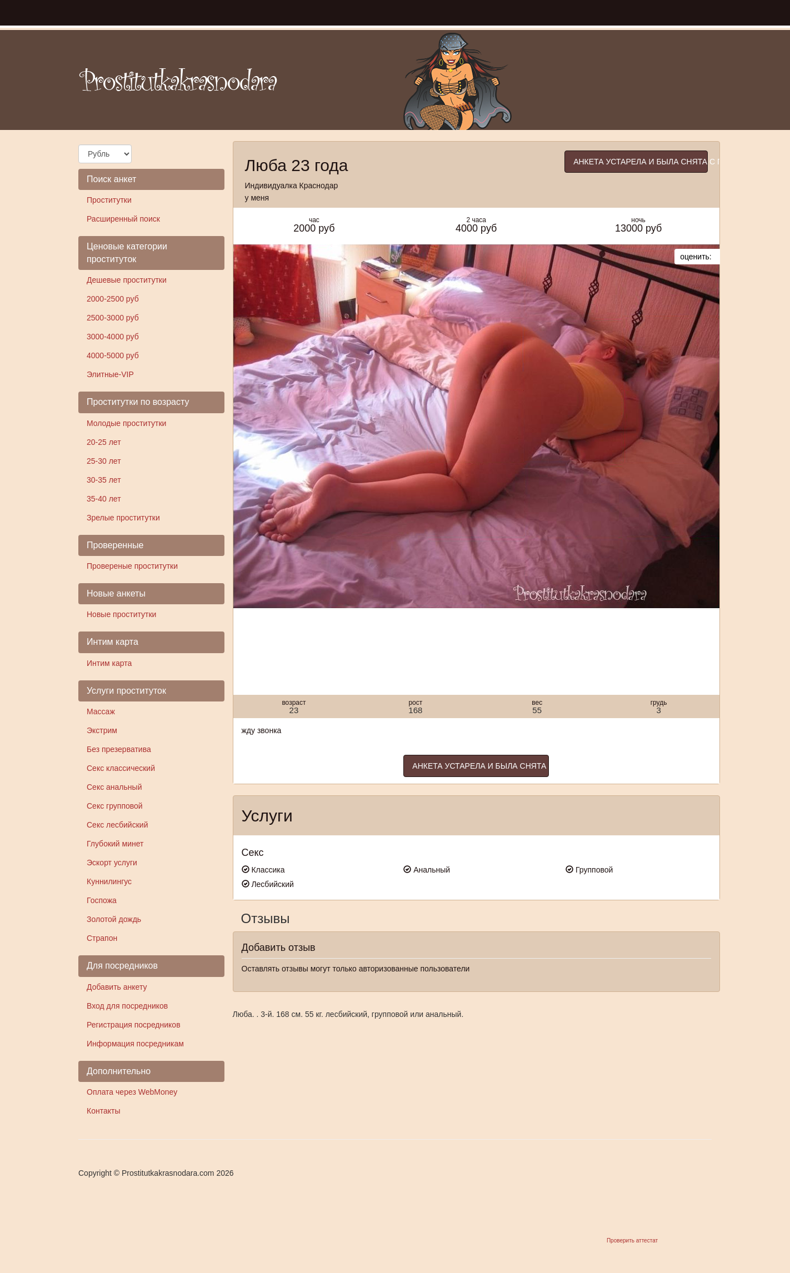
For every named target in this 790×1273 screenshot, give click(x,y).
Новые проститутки (121, 614)
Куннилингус (109, 881)
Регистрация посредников (134, 1024)
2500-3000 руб (113, 317)
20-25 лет (104, 442)
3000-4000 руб (113, 336)
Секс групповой (115, 805)
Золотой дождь (114, 919)
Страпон (102, 938)
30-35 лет (104, 479)
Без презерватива (119, 749)
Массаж (101, 711)
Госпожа (102, 900)
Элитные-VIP (110, 374)
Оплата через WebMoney (132, 1091)
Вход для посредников (127, 1005)
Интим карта (109, 663)
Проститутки (109, 200)
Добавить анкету (117, 987)
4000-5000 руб (113, 355)
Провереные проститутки (132, 566)
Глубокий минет (115, 843)
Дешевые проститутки (127, 279)
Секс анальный (114, 787)
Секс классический (121, 768)
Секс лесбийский (117, 824)
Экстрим (102, 730)
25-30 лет (104, 461)
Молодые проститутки (126, 423)
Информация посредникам (135, 1043)
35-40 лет (104, 498)
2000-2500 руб (113, 298)
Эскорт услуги (112, 862)
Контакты (103, 1110)
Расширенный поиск (123, 218)
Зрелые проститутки (123, 517)
